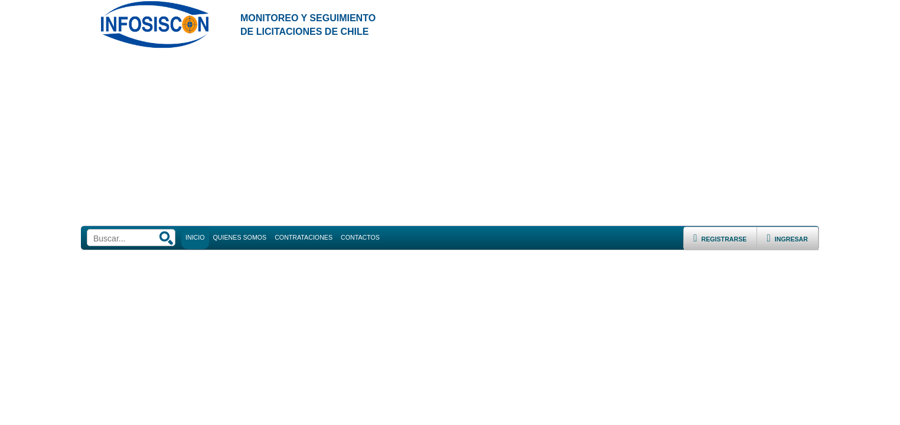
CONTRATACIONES (303, 237)
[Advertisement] (450, 137)
